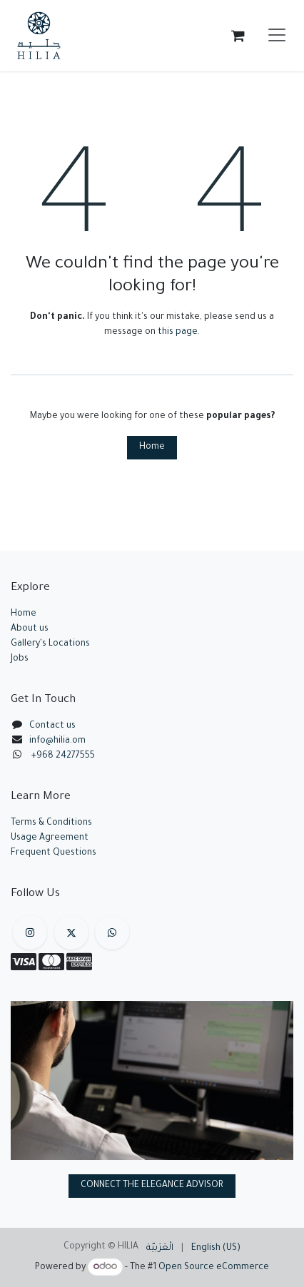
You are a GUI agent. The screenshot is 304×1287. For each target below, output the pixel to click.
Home (152, 447)
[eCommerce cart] (238, 36)
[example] (112, 932)
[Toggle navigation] (276, 36)
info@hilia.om (57, 741)
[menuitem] (159, 1248)
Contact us (52, 726)
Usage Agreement (49, 838)
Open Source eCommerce (213, 1268)
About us (30, 629)
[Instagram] (30, 932)
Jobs (20, 659)
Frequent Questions (54, 853)
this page (178, 332)
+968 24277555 (63, 756)
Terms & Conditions (51, 823)
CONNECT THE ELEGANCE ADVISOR (152, 1186)
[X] (71, 932)
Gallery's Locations (50, 644)
